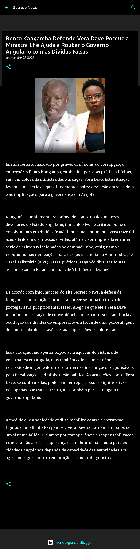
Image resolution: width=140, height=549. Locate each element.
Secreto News (25, 7)
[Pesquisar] (133, 7)
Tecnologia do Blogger (70, 542)
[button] (8, 67)
